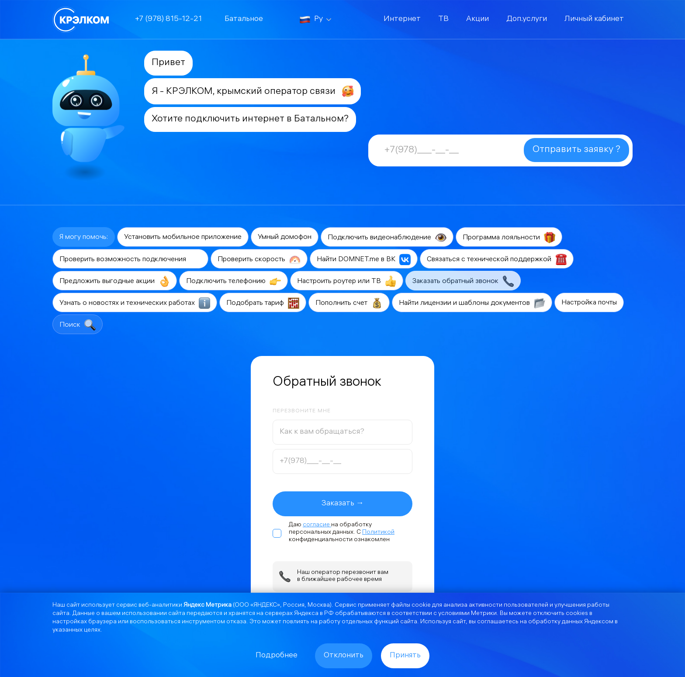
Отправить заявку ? (576, 150)
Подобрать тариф (262, 303)
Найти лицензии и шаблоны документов (472, 303)
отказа (236, 622)
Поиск (77, 325)
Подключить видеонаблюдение (387, 237)
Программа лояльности (509, 237)
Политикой (378, 532)
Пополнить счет (349, 303)
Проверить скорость (259, 259)
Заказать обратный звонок (463, 281)
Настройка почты (589, 303)
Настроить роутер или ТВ (346, 281)
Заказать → (343, 504)
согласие (317, 525)
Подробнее (277, 656)
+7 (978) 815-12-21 (168, 19)
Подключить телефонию (233, 281)
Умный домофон (284, 237)
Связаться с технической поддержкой (497, 259)
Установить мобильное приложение (183, 237)
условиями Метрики (467, 614)
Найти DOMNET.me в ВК (364, 259)
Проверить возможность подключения (130, 259)
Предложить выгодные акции (114, 281)
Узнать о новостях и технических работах (134, 303)
